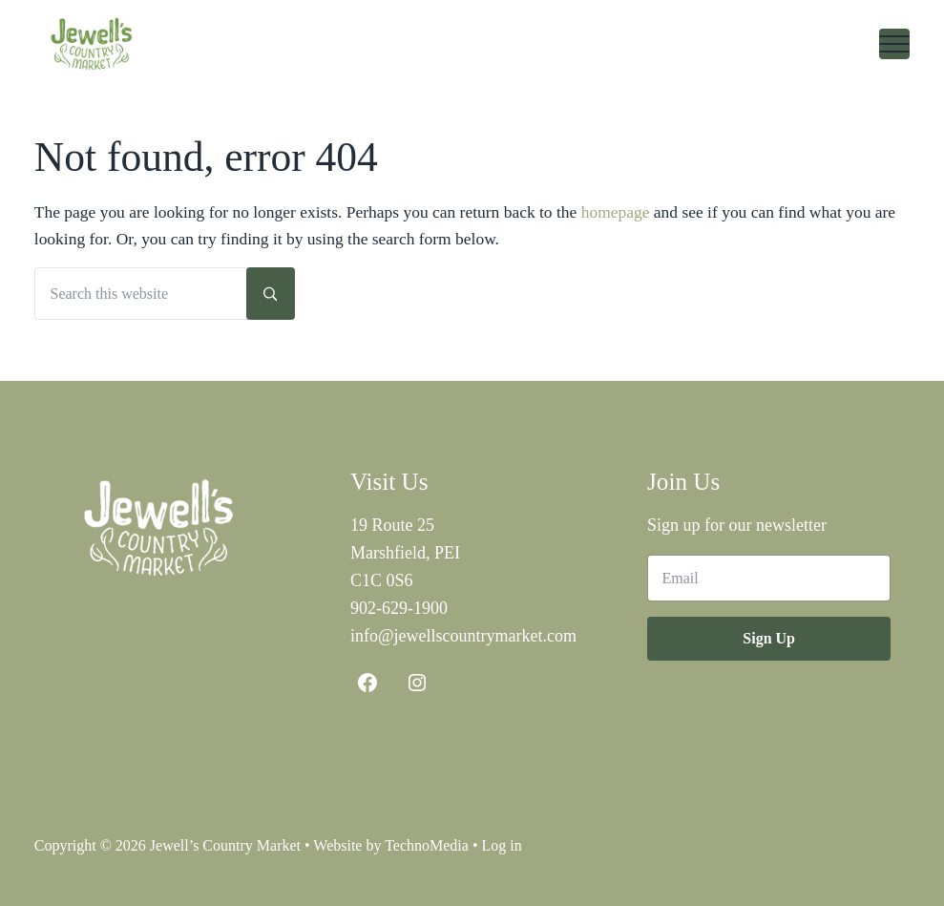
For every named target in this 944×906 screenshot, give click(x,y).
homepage (615, 211)
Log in (502, 845)
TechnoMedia (427, 845)
